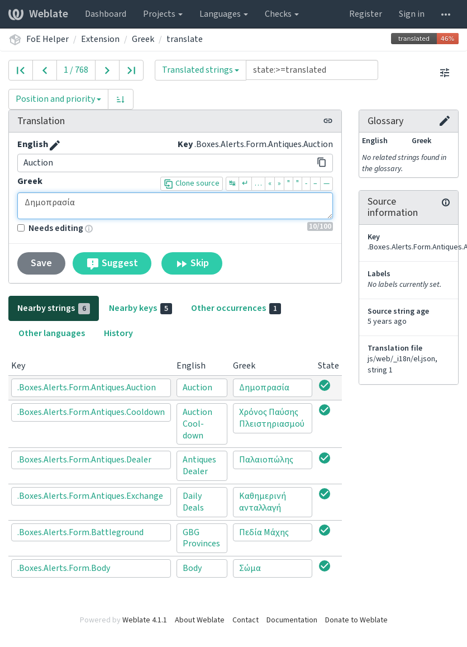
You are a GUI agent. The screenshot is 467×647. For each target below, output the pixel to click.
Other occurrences (236, 308)
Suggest (112, 263)
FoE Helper (47, 39)
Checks (282, 14)
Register (365, 14)
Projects (163, 14)
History (118, 333)
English (32, 144)
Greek (143, 39)
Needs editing (50, 228)
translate (184, 39)
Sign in (412, 14)
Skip (192, 263)
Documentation (291, 620)
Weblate (38, 14)
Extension (100, 39)
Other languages (51, 333)
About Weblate (200, 620)
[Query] (312, 70)
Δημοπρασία (175, 205)
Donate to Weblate (356, 620)
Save (41, 263)
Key (185, 144)
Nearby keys (140, 308)
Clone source (192, 183)
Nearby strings (53, 308)
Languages (223, 14)
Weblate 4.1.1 (144, 620)
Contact (245, 620)
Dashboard (105, 14)
